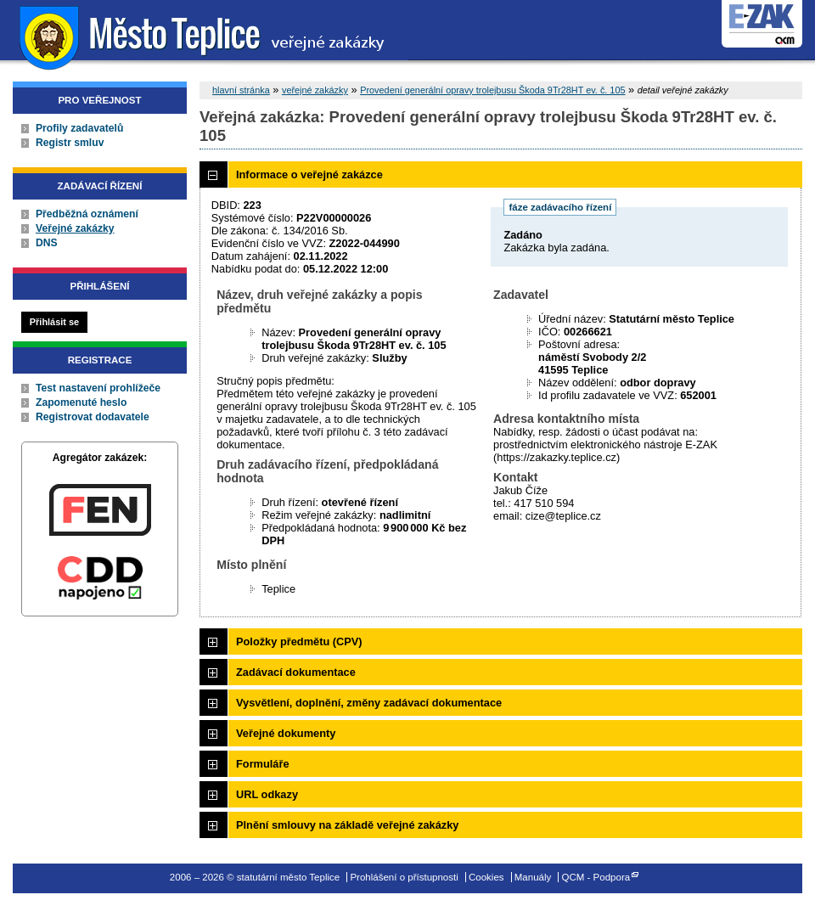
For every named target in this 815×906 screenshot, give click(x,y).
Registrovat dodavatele (92, 417)
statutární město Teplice (204, 36)
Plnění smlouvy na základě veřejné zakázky (347, 825)
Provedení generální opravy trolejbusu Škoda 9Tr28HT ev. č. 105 (492, 90)
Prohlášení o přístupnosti (404, 877)
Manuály (533, 877)
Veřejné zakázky (75, 228)
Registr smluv (70, 143)
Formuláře (262, 763)
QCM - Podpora (596, 877)
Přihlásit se (54, 322)
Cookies (486, 877)
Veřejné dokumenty (285, 733)
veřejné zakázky (315, 90)
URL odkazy (267, 794)
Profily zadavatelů (79, 128)
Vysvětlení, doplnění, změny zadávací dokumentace (369, 702)
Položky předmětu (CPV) (299, 641)
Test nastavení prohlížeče (98, 388)
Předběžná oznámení (87, 214)
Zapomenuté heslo (81, 402)
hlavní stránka (241, 90)
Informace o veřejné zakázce (309, 174)
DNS (47, 243)
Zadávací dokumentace (296, 672)
